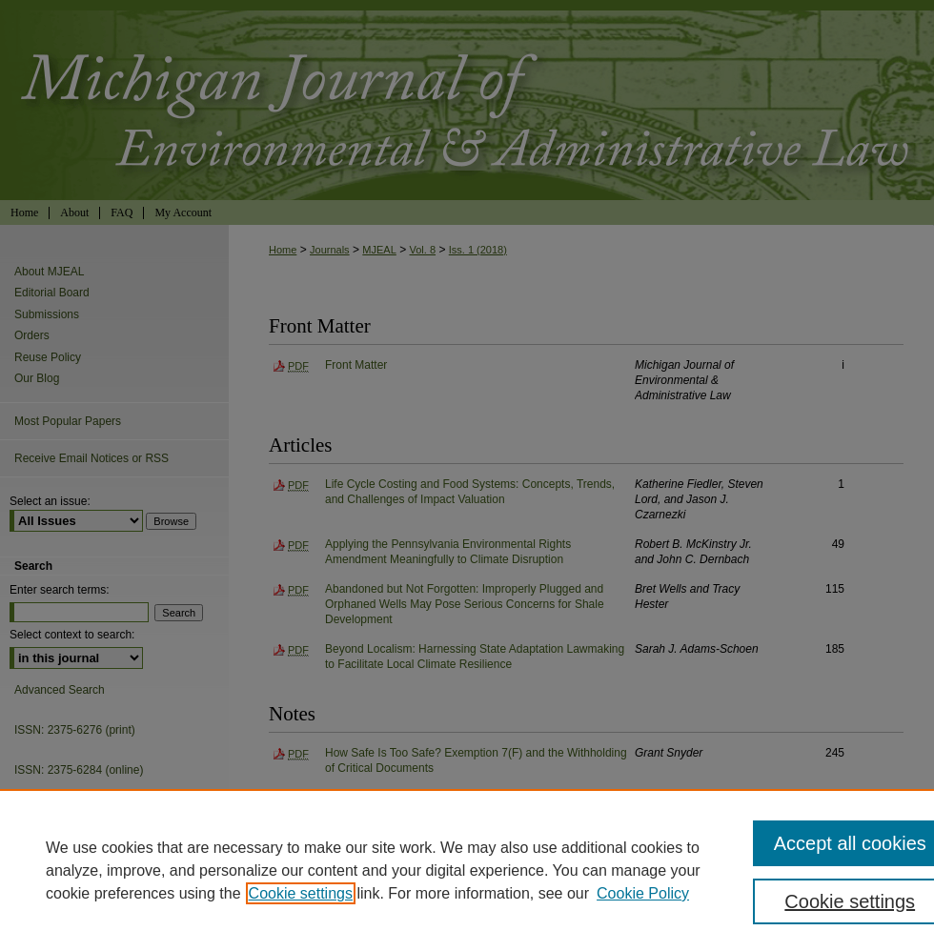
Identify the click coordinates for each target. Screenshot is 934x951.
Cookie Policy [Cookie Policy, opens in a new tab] (643, 893)
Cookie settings (301, 893)
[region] (467, 870)
